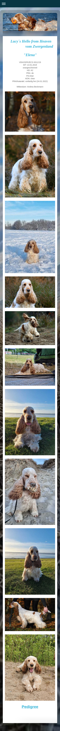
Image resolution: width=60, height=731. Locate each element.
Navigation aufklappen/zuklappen (30, 4)
